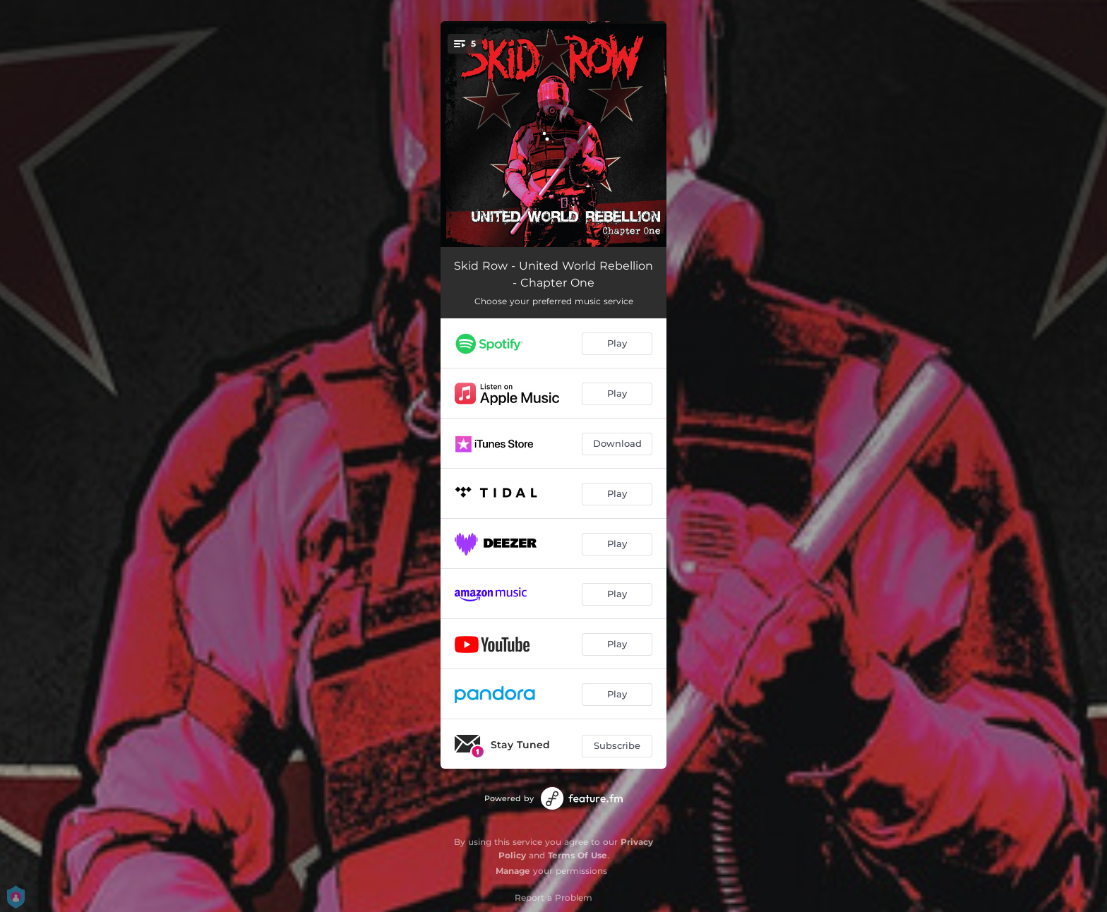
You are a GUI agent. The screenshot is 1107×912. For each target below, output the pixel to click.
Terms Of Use (577, 855)
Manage (513, 870)
